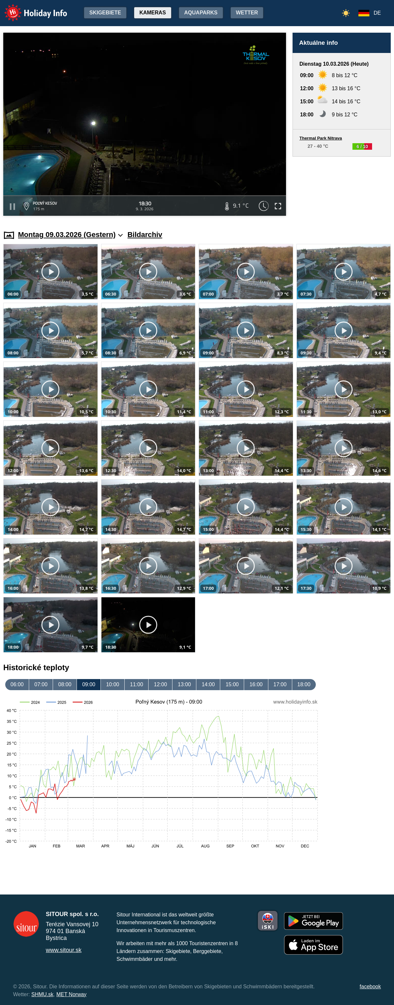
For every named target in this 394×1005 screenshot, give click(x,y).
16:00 (255, 684)
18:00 (304, 684)
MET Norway (71, 994)
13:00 (184, 684)
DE (377, 13)
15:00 (232, 684)
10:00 (112, 684)
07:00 (40, 684)
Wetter (247, 12)
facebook (370, 986)
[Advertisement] (342, 187)
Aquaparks (201, 12)
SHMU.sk (42, 994)
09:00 (88, 684)
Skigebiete (105, 12)
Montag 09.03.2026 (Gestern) (70, 234)
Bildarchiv (144, 234)
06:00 (17, 684)
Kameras (152, 12)
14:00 (208, 684)
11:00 (136, 684)
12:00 (160, 684)
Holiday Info (29, 8)
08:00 (64, 684)
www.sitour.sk (63, 950)
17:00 (280, 684)
